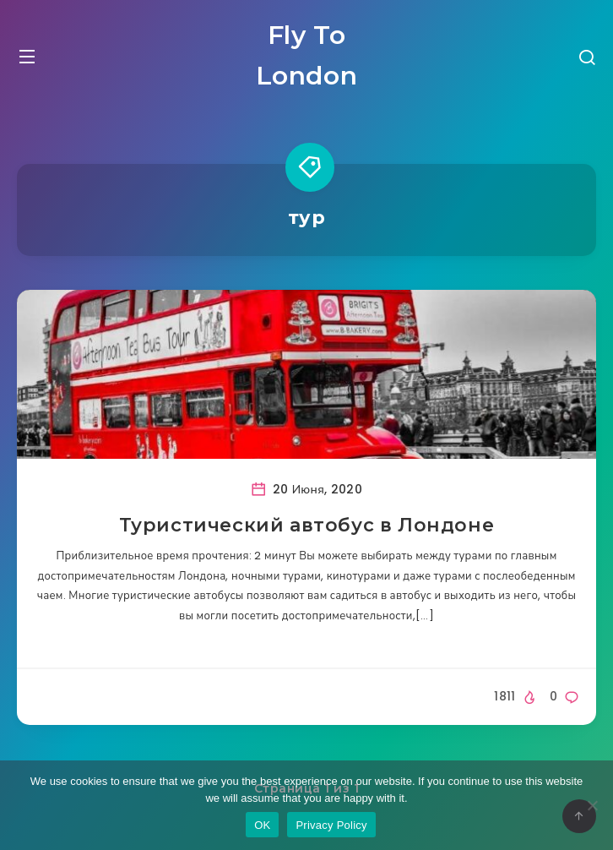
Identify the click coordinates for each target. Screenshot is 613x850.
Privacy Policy (331, 825)
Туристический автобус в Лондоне (307, 525)
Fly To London (307, 55)
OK (262, 825)
